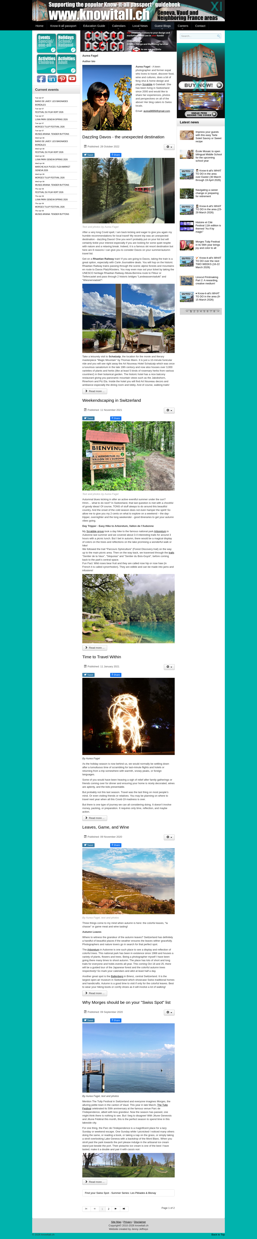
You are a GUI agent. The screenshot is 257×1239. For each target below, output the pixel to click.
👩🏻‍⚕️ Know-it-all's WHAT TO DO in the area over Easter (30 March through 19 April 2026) (208, 175)
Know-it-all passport (63, 25)
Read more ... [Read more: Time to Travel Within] (95, 818)
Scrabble (147, 84)
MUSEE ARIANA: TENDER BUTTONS (52, 134)
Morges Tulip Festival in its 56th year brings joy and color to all (208, 244)
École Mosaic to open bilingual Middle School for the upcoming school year (209, 156)
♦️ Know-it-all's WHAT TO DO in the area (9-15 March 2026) (208, 296)
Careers (183, 25)
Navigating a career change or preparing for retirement (207, 193)
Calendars (119, 25)
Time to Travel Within (101, 657)
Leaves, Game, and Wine (105, 827)
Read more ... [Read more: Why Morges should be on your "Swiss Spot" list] (95, 1181)
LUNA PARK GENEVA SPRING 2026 (51, 119)
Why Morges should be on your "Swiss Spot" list (126, 1002)
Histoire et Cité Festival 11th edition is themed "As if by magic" (208, 227)
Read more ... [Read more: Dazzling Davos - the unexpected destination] (95, 391)
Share (116, 154)
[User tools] (169, 147)
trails (171, 552)
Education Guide (94, 25)
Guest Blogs (163, 25)
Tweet (88, 154)
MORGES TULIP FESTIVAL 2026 (50, 127)
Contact (200, 25)
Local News (140, 25)
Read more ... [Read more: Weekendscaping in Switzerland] (95, 647)
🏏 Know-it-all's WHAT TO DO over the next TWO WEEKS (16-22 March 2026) (208, 262)
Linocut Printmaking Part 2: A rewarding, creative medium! (207, 280)
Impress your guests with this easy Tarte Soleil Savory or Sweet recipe (208, 136)
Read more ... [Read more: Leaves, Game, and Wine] (95, 993)
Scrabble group (95, 531)
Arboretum (160, 531)
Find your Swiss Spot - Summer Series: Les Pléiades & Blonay (120, 1192)
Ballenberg (117, 976)
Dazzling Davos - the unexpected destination (123, 137)
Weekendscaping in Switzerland (111, 400)
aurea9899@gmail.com (157, 111)
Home (39, 25)
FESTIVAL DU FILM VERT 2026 (49, 112)
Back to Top (218, 1234)
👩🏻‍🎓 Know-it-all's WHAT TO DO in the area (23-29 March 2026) (209, 209)
